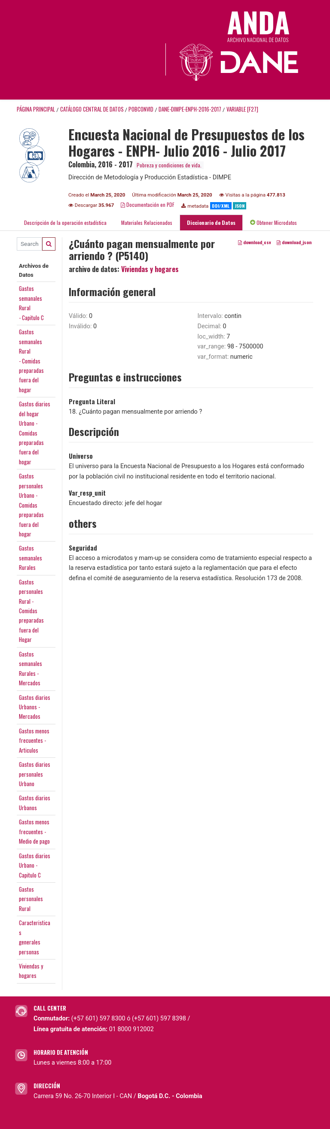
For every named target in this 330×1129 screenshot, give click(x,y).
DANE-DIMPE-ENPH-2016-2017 (190, 109)
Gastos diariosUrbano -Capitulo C (34, 865)
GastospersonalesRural (31, 899)
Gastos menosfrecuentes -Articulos (34, 740)
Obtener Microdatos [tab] (273, 222)
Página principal (36, 109)
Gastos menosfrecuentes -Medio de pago (34, 831)
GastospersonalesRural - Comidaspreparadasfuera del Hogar (31, 611)
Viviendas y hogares (150, 269)
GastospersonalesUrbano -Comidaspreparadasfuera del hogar (31, 505)
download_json (294, 242)
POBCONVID (140, 109)
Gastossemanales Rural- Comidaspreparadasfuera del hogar (31, 360)
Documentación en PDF (147, 204)
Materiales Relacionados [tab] (146, 222)
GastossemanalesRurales (30, 558)
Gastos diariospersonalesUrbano (34, 774)
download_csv (254, 242)
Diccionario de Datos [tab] (211, 222)
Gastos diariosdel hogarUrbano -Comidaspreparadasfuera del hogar (34, 433)
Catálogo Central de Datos (92, 109)
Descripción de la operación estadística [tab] (65, 222)
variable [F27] (242, 109)
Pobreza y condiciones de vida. (169, 165)
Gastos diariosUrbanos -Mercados (34, 707)
